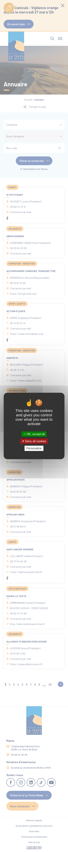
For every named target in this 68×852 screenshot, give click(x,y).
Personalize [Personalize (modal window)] (34, 448)
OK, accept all (34, 434)
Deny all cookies (34, 441)
